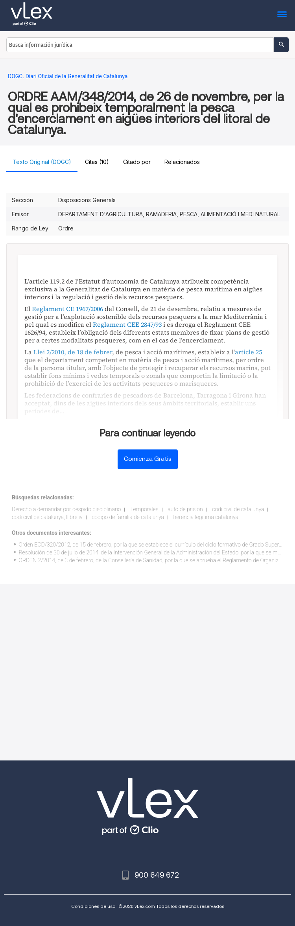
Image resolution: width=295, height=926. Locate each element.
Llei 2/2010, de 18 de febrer (72, 352)
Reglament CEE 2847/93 (127, 324)
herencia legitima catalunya (205, 517)
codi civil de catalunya (238, 509)
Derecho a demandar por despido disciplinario (66, 509)
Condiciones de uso (93, 906)
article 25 (248, 352)
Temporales (144, 509)
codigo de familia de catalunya (128, 517)
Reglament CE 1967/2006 (67, 308)
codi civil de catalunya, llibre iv (47, 517)
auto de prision (185, 509)
